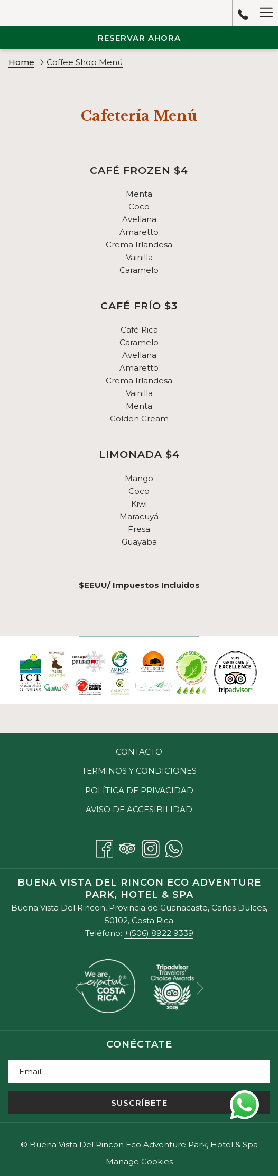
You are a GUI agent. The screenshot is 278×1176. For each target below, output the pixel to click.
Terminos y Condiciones (139, 771)
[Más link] (266, 13)
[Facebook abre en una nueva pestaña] (105, 847)
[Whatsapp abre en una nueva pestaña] (174, 847)
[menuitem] (139, 751)
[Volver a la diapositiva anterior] (78, 988)
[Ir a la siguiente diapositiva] (200, 988)
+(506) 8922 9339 (158, 933)
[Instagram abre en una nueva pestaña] (151, 847)
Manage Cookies (139, 1161)
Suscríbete (139, 1103)
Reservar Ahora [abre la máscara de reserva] (139, 38)
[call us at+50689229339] (243, 13)
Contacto (139, 752)
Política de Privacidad (139, 790)
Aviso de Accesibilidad (139, 809)
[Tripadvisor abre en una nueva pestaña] (127, 847)
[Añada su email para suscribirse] (139, 1071)
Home (21, 62)
